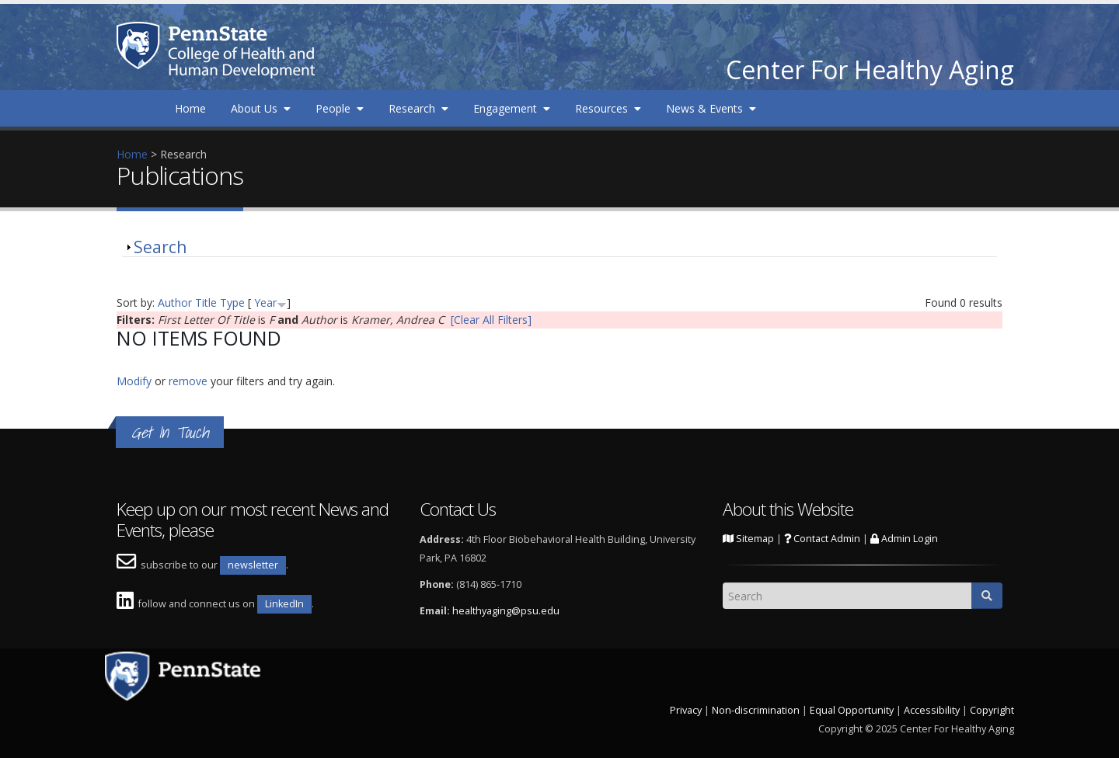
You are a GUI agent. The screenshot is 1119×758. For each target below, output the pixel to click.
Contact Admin (822, 538)
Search (160, 247)
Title (206, 302)
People (339, 108)
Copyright (992, 710)
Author (175, 302)
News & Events (711, 108)
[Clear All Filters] (491, 319)
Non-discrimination (756, 710)
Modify (134, 381)
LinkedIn (284, 603)
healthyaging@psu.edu (506, 610)
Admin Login (904, 538)
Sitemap (748, 538)
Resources (608, 108)
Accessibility (932, 710)
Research (418, 108)
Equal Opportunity (852, 710)
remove (188, 381)
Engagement (511, 108)
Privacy (686, 710)
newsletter (253, 565)
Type (232, 302)
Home (190, 108)
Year (265, 302)
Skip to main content (52, 8)
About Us (261, 108)
